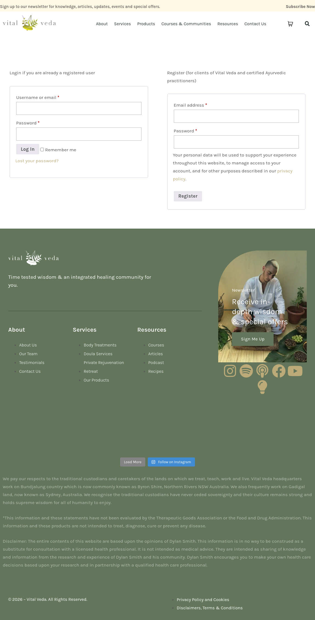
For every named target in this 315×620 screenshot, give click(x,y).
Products (146, 23)
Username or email (37, 97)
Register (188, 196)
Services (122, 23)
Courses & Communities (186, 23)
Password (27, 123)
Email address (190, 105)
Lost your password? (37, 160)
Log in (28, 149)
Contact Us (255, 23)
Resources (227, 23)
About (102, 23)
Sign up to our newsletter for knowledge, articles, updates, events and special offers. (80, 6)
